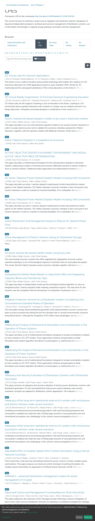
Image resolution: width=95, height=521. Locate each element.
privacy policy (32, 512)
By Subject (82, 44)
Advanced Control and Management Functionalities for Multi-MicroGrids (44, 492)
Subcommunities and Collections (16, 44)
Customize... (6, 517)
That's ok (88, 517)
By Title (40, 44)
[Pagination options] (87, 65)
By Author (69, 44)
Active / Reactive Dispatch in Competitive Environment (34, 140)
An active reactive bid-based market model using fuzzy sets (37, 253)
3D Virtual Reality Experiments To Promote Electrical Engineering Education (47, 97)
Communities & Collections (17, 5)
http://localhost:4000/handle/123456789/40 (54, 16)
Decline (79, 517)
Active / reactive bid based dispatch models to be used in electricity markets (46, 118)
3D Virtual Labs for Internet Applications (27, 75)
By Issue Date (53, 44)
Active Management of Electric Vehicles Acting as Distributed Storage (43, 237)
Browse (39, 58)
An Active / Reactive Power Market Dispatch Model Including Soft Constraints (47, 178)
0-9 (6, 53)
